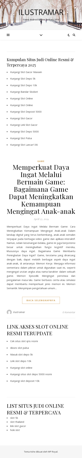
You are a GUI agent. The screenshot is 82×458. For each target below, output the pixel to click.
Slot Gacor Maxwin (31, 72)
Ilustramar (41, 12)
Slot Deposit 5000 (31, 111)
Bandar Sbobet (29, 91)
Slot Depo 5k (28, 78)
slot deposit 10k (30, 381)
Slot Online (27, 98)
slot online (26, 367)
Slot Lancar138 (29, 144)
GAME (41, 161)
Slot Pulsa (26, 138)
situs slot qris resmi (26, 341)
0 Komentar (69, 312)
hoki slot (15, 430)
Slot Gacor (27, 118)
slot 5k (14, 417)
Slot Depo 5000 (30, 131)
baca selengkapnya (41, 300)
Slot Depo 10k (29, 85)
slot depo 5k (25, 354)
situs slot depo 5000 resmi (36, 374)
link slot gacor (18, 426)
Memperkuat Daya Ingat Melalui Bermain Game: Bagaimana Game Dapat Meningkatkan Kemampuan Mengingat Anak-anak (41, 189)
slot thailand (17, 421)
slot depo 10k (23, 361)
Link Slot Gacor (29, 124)
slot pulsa (23, 347)
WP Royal (53, 451)
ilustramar (19, 312)
